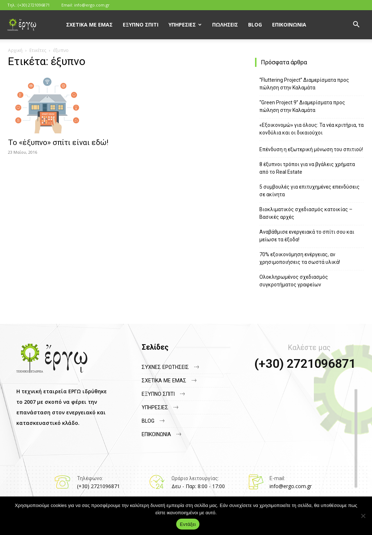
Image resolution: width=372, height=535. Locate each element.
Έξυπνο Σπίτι (140, 24)
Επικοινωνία (289, 24)
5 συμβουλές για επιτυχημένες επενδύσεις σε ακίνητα (309, 190)
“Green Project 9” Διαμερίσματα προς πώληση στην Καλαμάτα (302, 106)
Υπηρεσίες (182, 24)
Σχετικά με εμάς (89, 24)
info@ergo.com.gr (92, 5)
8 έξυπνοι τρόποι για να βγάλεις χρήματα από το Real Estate (307, 168)
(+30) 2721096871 (34, 5)
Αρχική (15, 50)
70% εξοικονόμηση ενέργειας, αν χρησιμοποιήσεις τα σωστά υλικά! (299, 258)
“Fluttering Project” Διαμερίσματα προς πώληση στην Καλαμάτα (304, 83)
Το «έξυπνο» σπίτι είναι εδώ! (58, 142)
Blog (255, 24)
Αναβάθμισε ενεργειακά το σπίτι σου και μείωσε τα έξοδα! (306, 235)
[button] (356, 25)
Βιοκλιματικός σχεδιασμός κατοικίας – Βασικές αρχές (305, 213)
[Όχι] (363, 515)
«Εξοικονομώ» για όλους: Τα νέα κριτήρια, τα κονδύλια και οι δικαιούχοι (311, 129)
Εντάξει (188, 524)
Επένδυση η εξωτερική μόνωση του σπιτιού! (311, 149)
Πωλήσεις (225, 24)
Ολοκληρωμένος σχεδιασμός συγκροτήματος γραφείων (293, 280)
